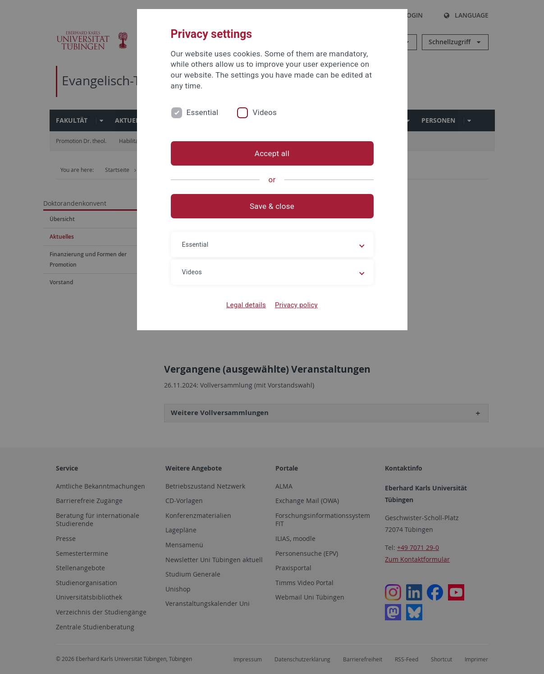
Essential (203, 112)
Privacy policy (296, 305)
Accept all (272, 153)
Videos (264, 112)
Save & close (272, 206)
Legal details (246, 305)
